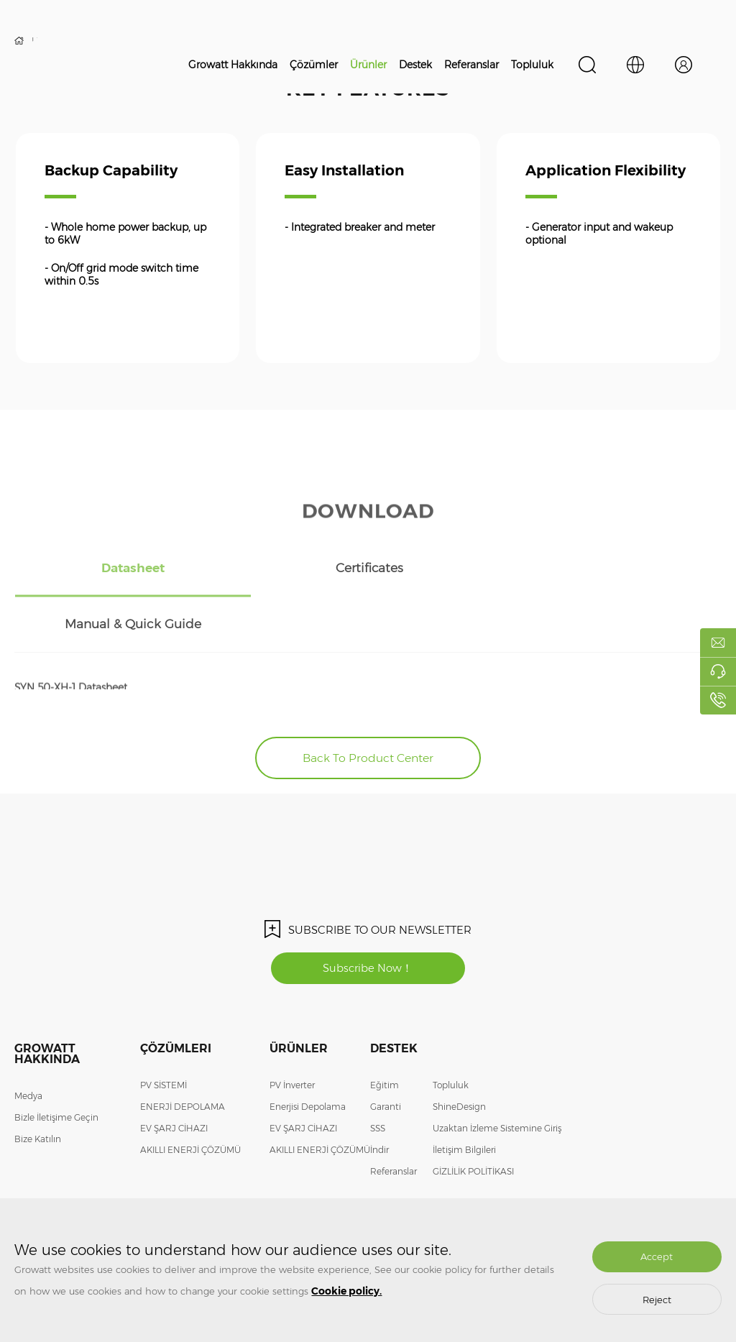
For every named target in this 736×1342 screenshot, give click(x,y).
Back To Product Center (368, 703)
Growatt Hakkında (232, 64)
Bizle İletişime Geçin (56, 1064)
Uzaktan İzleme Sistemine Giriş (497, 1075)
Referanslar (471, 64)
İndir (379, 1096)
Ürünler (368, 64)
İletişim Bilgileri (464, 1096)
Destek (415, 64)
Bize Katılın (37, 1085)
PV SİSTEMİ (163, 1031)
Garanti (385, 1053)
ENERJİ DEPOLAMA (182, 1053)
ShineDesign (459, 1053)
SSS (377, 1075)
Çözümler (314, 64)
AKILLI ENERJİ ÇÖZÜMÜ (190, 1096)
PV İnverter (292, 1031)
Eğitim (384, 1031)
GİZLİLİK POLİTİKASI (473, 1118)
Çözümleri (175, 995)
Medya (28, 1042)
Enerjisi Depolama (308, 1053)
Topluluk (532, 64)
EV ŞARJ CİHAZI (174, 1075)
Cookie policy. (346, 1290)
